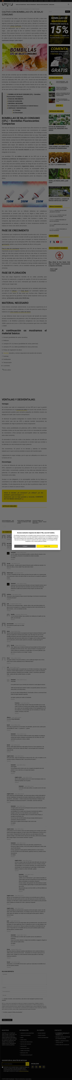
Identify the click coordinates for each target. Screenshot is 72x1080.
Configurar (25, 546)
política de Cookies (42, 541)
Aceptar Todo (47, 546)
